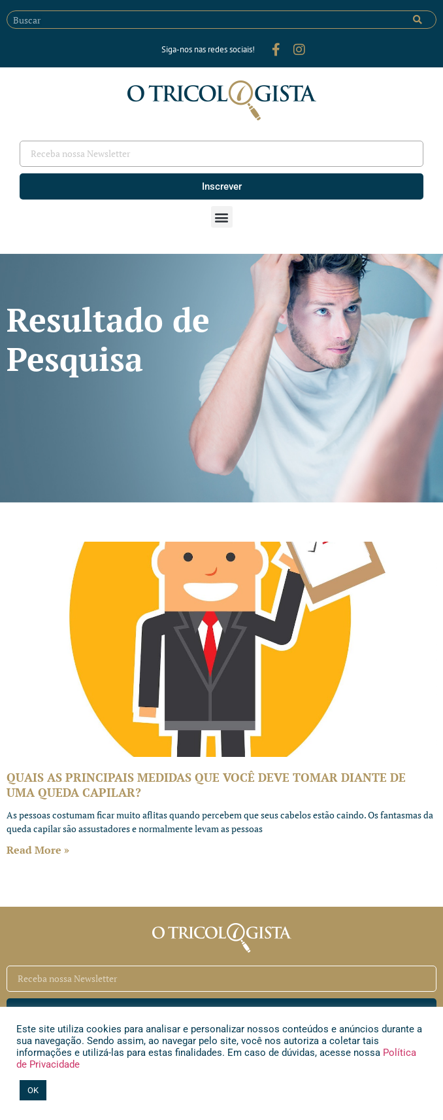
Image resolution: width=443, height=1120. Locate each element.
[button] (222, 217)
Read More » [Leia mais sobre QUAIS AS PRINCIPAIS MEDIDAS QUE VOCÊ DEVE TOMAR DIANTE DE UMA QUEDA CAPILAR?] (38, 850)
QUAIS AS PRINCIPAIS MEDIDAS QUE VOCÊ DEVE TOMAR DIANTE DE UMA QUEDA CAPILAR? (206, 784)
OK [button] (33, 1090)
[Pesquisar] (417, 19)
